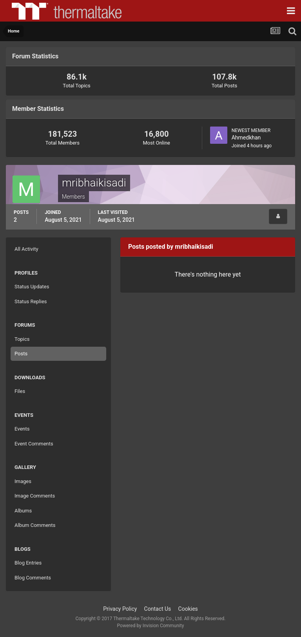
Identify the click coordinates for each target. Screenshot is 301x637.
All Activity (26, 249)
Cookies (188, 609)
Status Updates (32, 287)
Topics (22, 339)
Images (23, 481)
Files (20, 391)
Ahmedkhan (246, 137)
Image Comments (35, 496)
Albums (23, 511)
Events (22, 429)
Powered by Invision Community (150, 625)
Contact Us (157, 609)
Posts (21, 354)
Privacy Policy (120, 609)
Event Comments (34, 444)
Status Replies (31, 301)
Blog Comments (33, 578)
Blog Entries (28, 563)
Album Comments (35, 525)
